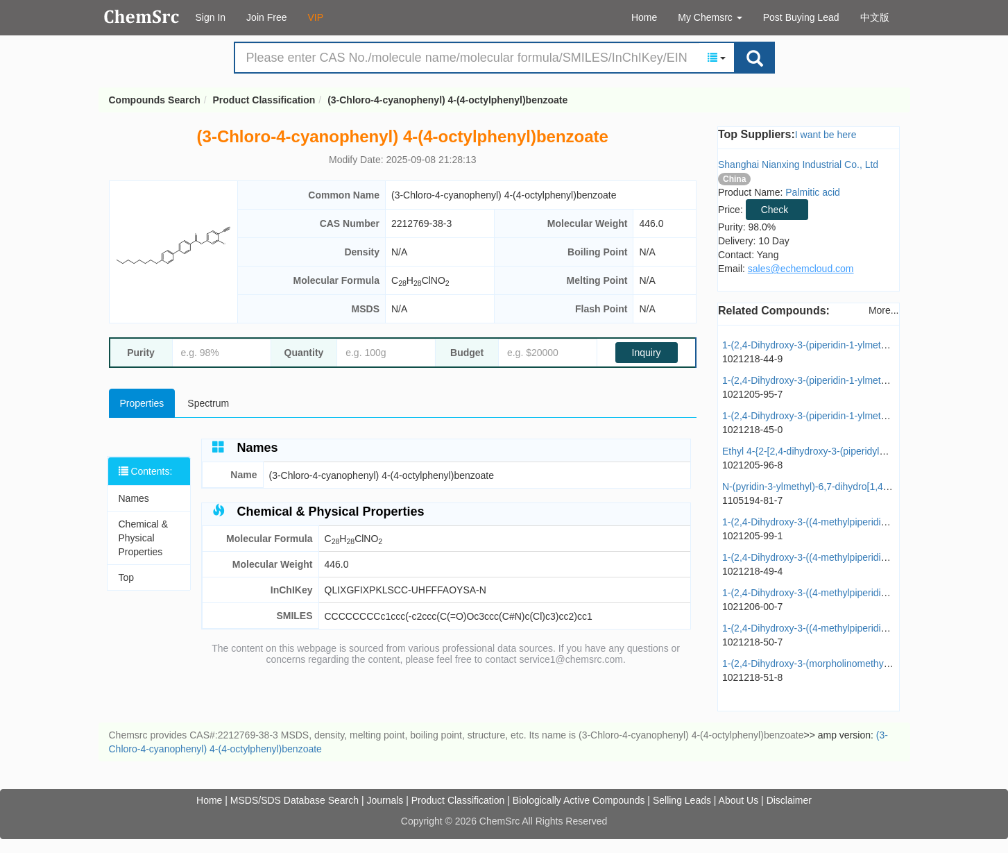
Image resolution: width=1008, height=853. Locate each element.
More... (884, 310)
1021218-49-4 (752, 571)
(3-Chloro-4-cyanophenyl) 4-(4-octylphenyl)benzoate (447, 99)
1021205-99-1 (752, 535)
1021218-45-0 (752, 429)
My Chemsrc (710, 17)
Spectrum (208, 403)
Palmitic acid (812, 192)
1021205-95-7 (752, 394)
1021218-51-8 (752, 677)
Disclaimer (789, 800)
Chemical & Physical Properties (144, 537)
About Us (739, 800)
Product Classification (264, 99)
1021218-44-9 (752, 358)
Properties (142, 403)
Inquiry (646, 352)
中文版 (874, 17)
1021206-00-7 (752, 606)
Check (775, 209)
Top (127, 577)
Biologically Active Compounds (579, 800)
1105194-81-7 (752, 500)
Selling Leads (682, 800)
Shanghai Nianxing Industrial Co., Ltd (798, 164)
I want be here (826, 134)
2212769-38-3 (421, 223)
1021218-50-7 (752, 642)
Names (134, 498)
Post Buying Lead (801, 17)
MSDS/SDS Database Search (294, 800)
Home (644, 17)
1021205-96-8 (752, 465)
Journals (384, 800)
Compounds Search (142, 16)
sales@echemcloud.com (801, 268)
